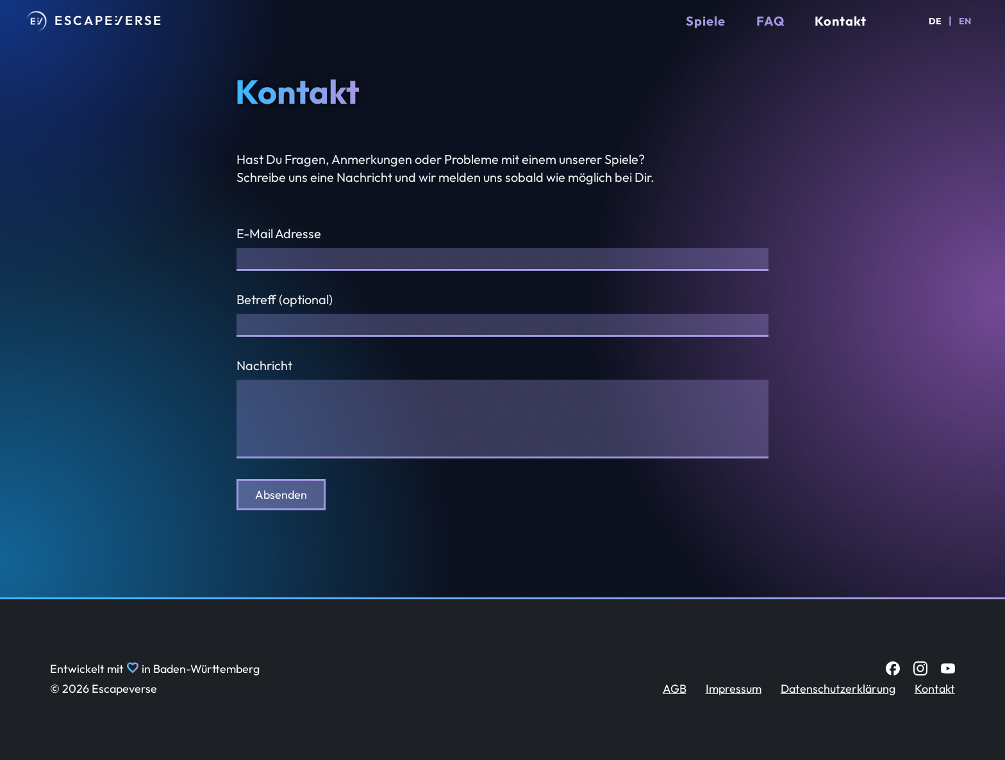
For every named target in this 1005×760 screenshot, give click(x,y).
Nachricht (264, 365)
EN (965, 21)
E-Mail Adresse (279, 233)
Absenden (281, 494)
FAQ (770, 21)
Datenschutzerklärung (838, 688)
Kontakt (841, 21)
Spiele (706, 21)
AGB (674, 688)
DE (935, 21)
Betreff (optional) (285, 299)
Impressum (733, 688)
